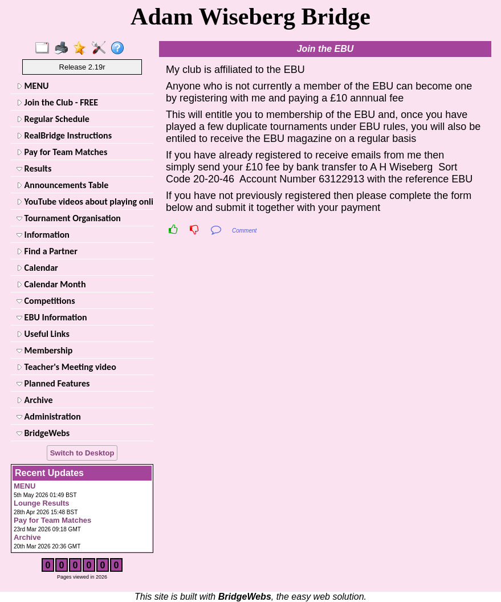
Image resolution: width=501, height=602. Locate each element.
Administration (49, 416)
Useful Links (43, 333)
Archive (34, 399)
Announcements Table (62, 185)
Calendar (37, 267)
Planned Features (53, 383)
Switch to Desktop (82, 453)
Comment (244, 230)
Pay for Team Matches (62, 152)
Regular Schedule (53, 118)
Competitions (46, 300)
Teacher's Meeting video (66, 366)
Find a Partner (47, 251)
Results (34, 168)
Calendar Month (51, 284)
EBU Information (52, 317)
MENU (32, 85)
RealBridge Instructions (64, 135)
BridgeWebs (43, 433)
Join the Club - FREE (57, 102)
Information (43, 234)
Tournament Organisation (69, 218)
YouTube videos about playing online (84, 201)
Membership (44, 350)
